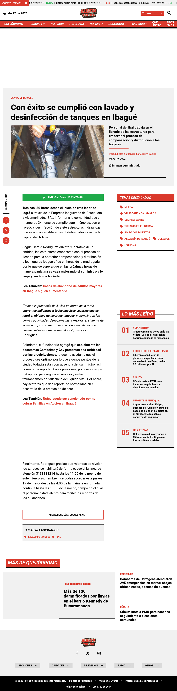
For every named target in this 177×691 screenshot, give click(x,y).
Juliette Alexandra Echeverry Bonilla (135, 154)
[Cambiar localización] (152, 13)
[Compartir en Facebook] (6, 220)
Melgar (129, 207)
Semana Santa (134, 219)
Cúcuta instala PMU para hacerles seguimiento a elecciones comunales (147, 384)
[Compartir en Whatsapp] (6, 240)
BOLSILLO (96, 24)
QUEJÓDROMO (13, 24)
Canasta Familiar (11, 3)
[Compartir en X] (6, 230)
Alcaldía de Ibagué (137, 238)
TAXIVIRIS (57, 24)
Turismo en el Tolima (138, 226)
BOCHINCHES (117, 24)
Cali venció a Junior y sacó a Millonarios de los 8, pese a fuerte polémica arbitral (149, 437)
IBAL (56, 537)
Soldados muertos (137, 232)
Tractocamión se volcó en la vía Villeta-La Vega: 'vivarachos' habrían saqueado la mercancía (151, 334)
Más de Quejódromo (33, 659)
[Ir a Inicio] (89, 13)
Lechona (130, 245)
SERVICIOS (139, 24)
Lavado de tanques (37, 537)
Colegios (164, 238)
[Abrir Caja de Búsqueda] (169, 13)
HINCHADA (76, 24)
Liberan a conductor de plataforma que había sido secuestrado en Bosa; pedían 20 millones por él (149, 359)
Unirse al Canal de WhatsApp (63, 197)
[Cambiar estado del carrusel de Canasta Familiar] (26, 3)
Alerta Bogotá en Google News (63, 515)
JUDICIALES (37, 24)
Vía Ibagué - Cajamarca (140, 213)
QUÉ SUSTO (156, 24)
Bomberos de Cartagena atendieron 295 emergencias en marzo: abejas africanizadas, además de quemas (146, 679)
